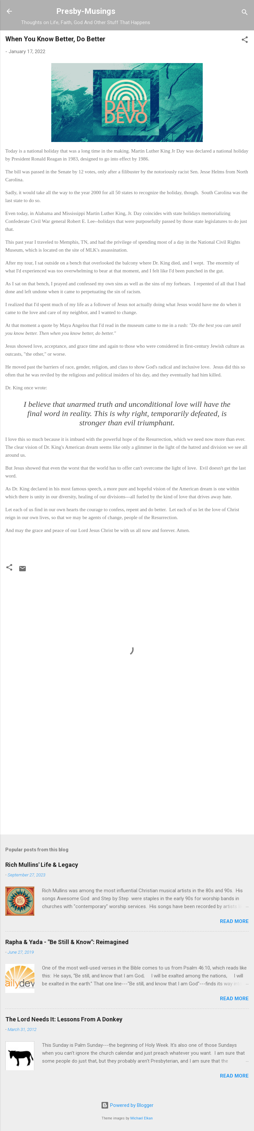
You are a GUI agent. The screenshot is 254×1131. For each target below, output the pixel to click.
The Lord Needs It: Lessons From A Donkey (63, 1019)
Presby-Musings (85, 11)
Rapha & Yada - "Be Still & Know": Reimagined (67, 941)
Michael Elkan (141, 1118)
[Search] (245, 13)
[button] (245, 41)
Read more (234, 921)
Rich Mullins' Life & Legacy (41, 864)
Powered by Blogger (127, 1105)
